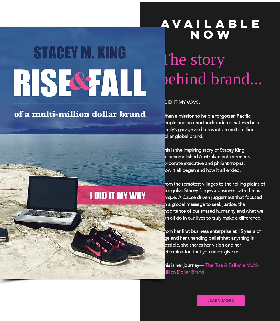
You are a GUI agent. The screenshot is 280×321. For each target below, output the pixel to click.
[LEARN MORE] (221, 300)
